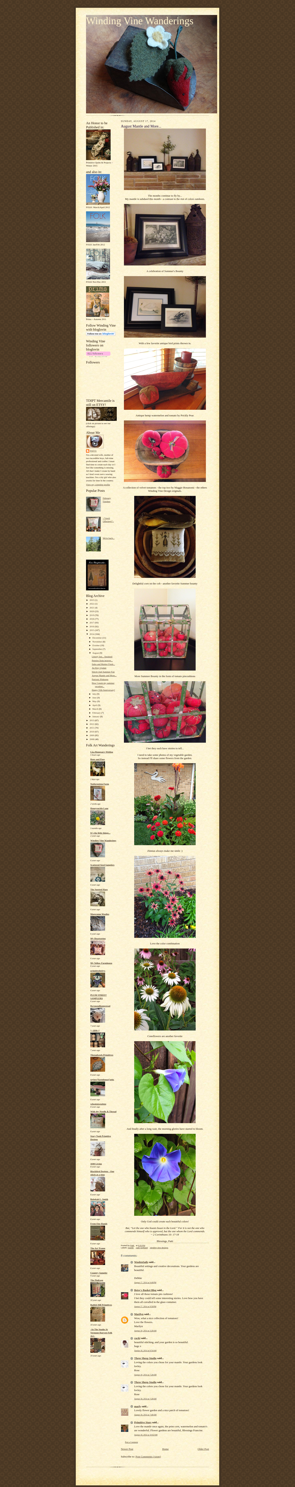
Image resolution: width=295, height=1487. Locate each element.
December (97, 637)
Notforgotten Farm (99, 784)
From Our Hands (98, 1223)
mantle (131, 1248)
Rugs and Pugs (97, 759)
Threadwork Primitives (101, 1055)
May (94, 701)
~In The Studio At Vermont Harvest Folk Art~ (101, 1332)
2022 (92, 603)
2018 (92, 619)
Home (165, 1449)
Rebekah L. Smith (99, 1199)
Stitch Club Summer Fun (103, 672)
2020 (92, 611)
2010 (92, 731)
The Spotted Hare (99, 889)
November (97, 641)
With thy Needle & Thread (103, 1111)
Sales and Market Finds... (103, 664)
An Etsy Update (99, 668)
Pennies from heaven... (102, 660)
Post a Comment (131, 1442)
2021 (92, 607)
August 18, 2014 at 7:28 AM (145, 1375)
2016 (92, 626)
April (95, 705)
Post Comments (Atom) (148, 1456)
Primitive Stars (142, 1422)
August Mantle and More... (104, 675)
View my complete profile (98, 484)
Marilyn (139, 1314)
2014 (92, 634)
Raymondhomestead (100, 1006)
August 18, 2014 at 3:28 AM (145, 1331)
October (96, 645)
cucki (137, 1338)
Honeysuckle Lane (99, 808)
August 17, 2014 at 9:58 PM (145, 1306)
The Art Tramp (97, 1248)
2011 (92, 727)
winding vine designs (159, 1248)
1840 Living (96, 1164)
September (97, 649)
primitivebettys (97, 970)
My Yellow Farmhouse (101, 963)
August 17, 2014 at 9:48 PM (145, 1282)
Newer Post (127, 1449)
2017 (92, 622)
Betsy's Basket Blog (145, 1290)
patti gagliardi (142, 1248)
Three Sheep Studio (145, 1358)
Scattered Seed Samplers (102, 865)
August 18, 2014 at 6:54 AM (145, 1350)
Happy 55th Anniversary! (103, 690)
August (96, 653)
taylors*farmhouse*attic (102, 1079)
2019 (92, 615)
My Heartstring (98, 938)
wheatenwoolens (98, 1104)
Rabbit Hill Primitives (101, 1305)
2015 (92, 630)
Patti (93, 451)
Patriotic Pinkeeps (100, 679)
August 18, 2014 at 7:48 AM (145, 1415)
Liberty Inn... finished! (102, 656)
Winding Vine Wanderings (139, 20)
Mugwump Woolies (99, 914)
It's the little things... (100, 833)
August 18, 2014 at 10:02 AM (146, 1435)
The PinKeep (96, 1280)
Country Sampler (98, 1273)
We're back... (109, 538)
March (95, 709)
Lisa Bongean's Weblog (101, 752)
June (94, 697)
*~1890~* (95, 1030)
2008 (92, 739)
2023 (92, 600)
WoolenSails (141, 1262)
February (96, 713)
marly (137, 1406)
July (94, 694)
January (96, 716)
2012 (92, 724)
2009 (92, 735)
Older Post (203, 1449)
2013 (92, 720)
